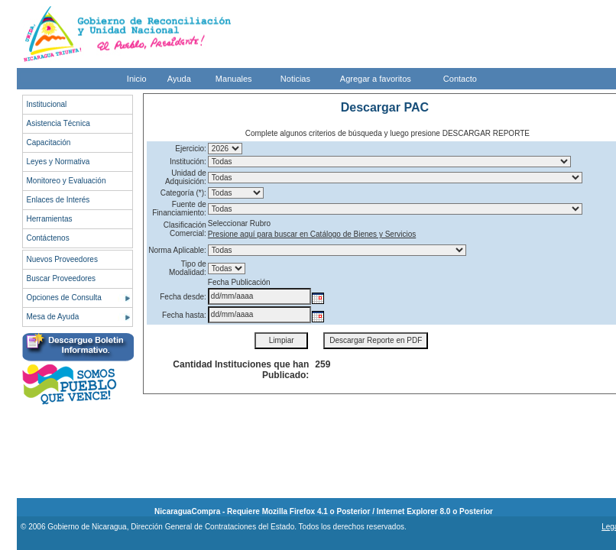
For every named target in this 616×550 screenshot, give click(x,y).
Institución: (188, 161)
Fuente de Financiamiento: (179, 208)
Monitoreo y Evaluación (66, 180)
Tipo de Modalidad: (187, 268)
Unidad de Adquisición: (185, 177)
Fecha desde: (183, 297)
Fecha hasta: (184, 315)
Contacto (460, 78)
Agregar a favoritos (375, 78)
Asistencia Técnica (58, 123)
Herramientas (50, 219)
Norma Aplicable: (177, 250)
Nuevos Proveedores (62, 259)
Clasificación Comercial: (185, 229)
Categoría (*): (183, 193)
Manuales (234, 78)
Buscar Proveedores (61, 278)
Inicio (137, 78)
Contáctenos (48, 238)
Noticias (295, 78)
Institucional (47, 104)
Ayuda (179, 78)
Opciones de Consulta (64, 297)
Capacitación (49, 142)
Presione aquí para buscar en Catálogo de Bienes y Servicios (312, 234)
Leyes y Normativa (58, 161)
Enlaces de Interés (58, 200)
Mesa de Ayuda (53, 316)
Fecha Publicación (239, 282)
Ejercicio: (190, 148)
